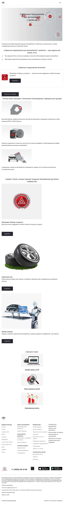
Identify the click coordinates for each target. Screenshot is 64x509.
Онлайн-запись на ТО (32, 369)
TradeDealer (59, 500)
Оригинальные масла (32, 408)
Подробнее (15, 80)
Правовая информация (7, 485)
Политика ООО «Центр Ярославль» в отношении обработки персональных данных (22, 490)
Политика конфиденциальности (9, 487)
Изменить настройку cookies (8, 492)
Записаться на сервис (10, 94)
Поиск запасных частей (32, 389)
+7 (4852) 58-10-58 (19, 469)
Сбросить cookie (5, 494)
